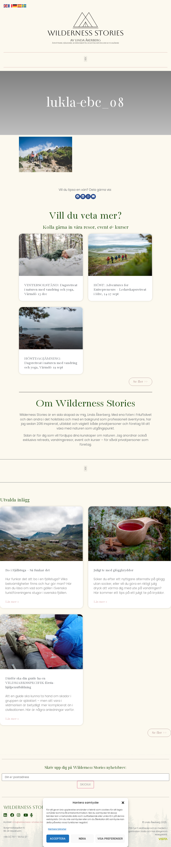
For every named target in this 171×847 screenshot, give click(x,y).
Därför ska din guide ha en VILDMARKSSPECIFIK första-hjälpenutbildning (29, 683)
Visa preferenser (110, 838)
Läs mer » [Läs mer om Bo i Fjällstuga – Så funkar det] (12, 602)
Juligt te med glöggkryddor (113, 570)
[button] (123, 802)
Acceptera (58, 838)
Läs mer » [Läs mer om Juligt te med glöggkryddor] (100, 602)
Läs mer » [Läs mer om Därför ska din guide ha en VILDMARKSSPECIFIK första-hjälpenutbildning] (12, 719)
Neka (82, 838)
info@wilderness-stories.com (28, 822)
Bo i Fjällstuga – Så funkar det (27, 570)
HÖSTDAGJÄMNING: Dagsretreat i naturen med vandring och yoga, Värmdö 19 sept (50, 363)
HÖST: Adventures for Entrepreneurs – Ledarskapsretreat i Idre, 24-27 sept (120, 289)
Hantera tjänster (57, 829)
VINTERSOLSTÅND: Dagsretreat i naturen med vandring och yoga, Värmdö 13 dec (50, 289)
